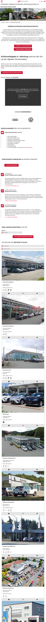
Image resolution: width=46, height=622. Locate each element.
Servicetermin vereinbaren (23, 49)
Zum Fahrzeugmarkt (12, 165)
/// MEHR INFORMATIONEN (11, 200)
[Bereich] (12, 233)
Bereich (3, 230)
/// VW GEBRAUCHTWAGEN (11, 217)
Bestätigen (23, 96)
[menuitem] (39, 1)
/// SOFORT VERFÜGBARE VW (12, 185)
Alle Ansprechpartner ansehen (23, 236)
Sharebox (30, 147)
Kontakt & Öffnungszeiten (23, 45)
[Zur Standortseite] (37, 293)
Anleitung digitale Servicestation (12, 72)
